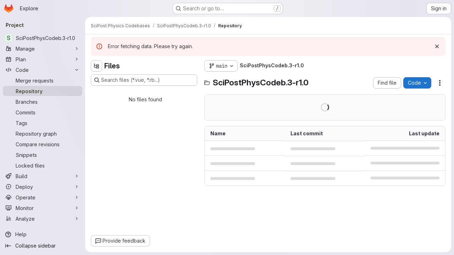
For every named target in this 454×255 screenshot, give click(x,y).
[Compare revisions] (42, 144)
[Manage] (42, 48)
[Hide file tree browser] (96, 66)
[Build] (42, 176)
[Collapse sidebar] (42, 246)
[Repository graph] (42, 133)
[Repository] (42, 91)
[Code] (42, 70)
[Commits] (42, 112)
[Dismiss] (437, 46)
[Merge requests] (42, 80)
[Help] (42, 234)
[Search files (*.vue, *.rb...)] (144, 80)
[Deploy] (42, 187)
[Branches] (42, 102)
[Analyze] (42, 218)
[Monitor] (42, 208)
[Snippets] (42, 155)
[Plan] (42, 59)
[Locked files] (42, 165)
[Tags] (42, 123)
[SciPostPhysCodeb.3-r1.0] (42, 38)
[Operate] (42, 197)
